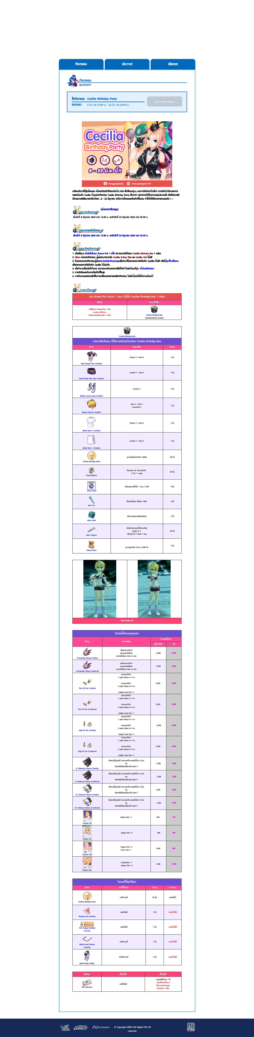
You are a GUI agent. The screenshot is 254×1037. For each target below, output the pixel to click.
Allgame (197, 9)
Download (88, 9)
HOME (57, 9)
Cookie (148, 9)
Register (119, 9)
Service (173, 9)
